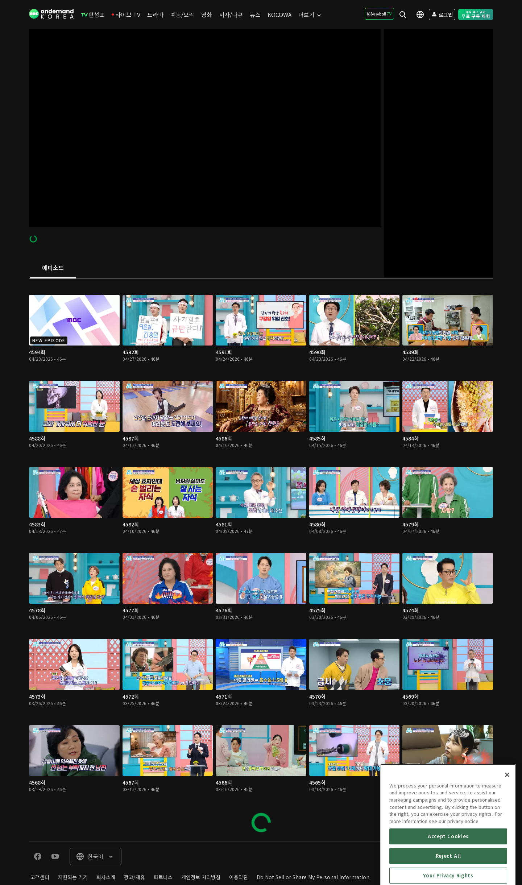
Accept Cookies (448, 872)
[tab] (53, 268)
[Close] (507, 811)
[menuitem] (93, 14)
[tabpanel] (261, 560)
